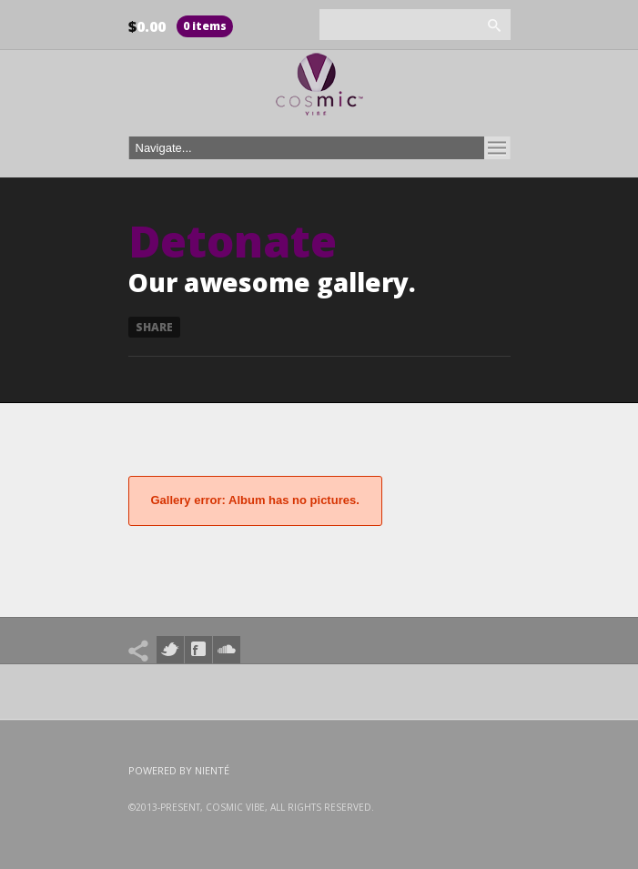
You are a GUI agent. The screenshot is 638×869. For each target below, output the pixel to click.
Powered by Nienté (178, 770)
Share (154, 327)
